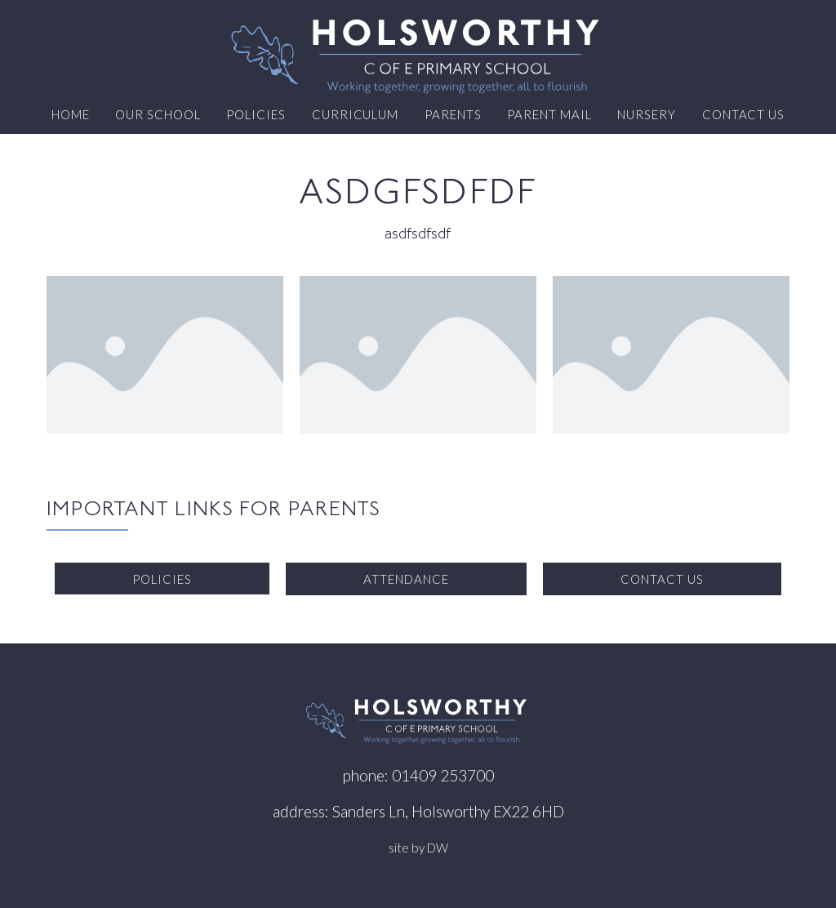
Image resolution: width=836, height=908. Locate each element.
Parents (453, 114)
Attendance (406, 579)
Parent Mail (549, 114)
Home (70, 114)
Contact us (743, 114)
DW (437, 847)
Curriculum (355, 114)
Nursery (646, 114)
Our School (158, 114)
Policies (256, 114)
